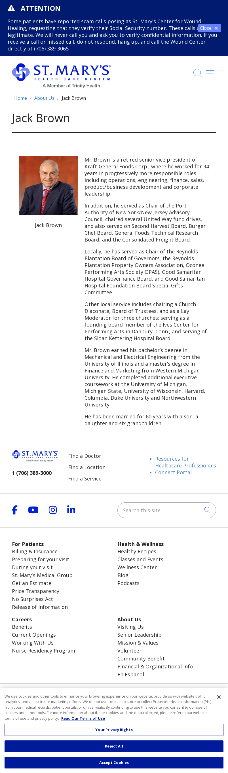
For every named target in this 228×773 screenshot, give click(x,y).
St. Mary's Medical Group (42, 575)
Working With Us (33, 642)
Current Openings (34, 634)
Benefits (22, 626)
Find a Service (85, 478)
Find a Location (86, 467)
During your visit (32, 567)
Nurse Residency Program (43, 650)
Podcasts (128, 583)
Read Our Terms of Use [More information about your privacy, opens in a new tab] (83, 723)
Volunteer (129, 650)
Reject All (114, 750)
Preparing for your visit (40, 559)
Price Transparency (35, 591)
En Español (130, 674)
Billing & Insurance (35, 551)
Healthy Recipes (136, 551)
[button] (211, 71)
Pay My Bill (171, 692)
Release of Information (40, 606)
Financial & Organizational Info (155, 666)
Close (209, 28)
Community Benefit (141, 658)
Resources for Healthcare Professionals (185, 462)
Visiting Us (130, 626)
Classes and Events (140, 559)
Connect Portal (173, 472)
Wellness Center (137, 567)
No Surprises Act (32, 599)
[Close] (219, 701)
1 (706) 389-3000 (32, 472)
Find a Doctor (84, 455)
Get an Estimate (31, 583)
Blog (122, 575)
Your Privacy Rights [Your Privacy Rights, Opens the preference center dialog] (113, 734)
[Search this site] (166, 510)
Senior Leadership (139, 634)
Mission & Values (138, 642)
